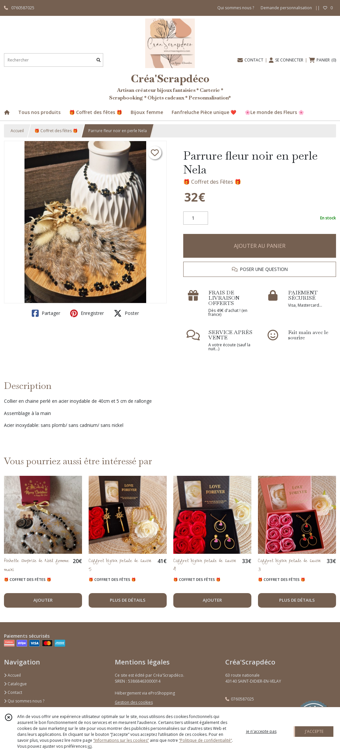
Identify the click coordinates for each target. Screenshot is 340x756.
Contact (13, 692)
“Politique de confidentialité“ (205, 740)
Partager (46, 313)
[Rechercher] (98, 60)
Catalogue (15, 684)
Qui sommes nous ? (24, 701)
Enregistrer (87, 313)
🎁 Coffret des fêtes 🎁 (56, 130)
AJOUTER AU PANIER (259, 245)
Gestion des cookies (134, 702)
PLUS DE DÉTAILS (128, 600)
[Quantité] (195, 218)
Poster (126, 313)
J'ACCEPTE (314, 731)
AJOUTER (43, 600)
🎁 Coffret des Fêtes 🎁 (212, 181)
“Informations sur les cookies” (121, 740)
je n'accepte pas (261, 731)
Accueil (17, 130)
